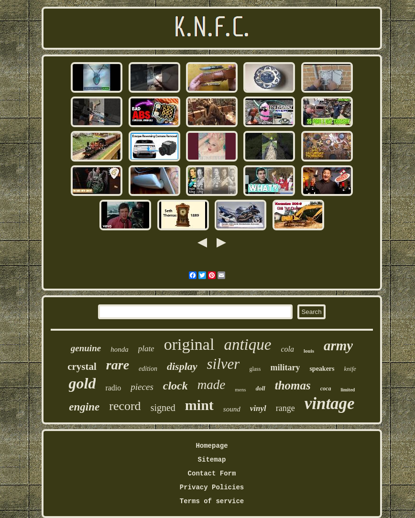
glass (255, 369)
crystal (82, 366)
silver (223, 364)
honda (119, 349)
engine (84, 407)
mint (199, 405)
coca (325, 388)
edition (148, 368)
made (211, 385)
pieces (142, 387)
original (189, 344)
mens (240, 389)
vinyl (258, 408)
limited (347, 389)
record (125, 406)
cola (287, 349)
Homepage (212, 446)
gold (82, 383)
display (182, 366)
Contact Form (212, 473)
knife (350, 368)
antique (247, 344)
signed (163, 407)
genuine (86, 348)
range (285, 408)
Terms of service (212, 501)
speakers (321, 368)
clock (175, 385)
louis (309, 351)
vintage (330, 403)
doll (260, 388)
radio (113, 388)
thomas (293, 385)
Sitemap (212, 460)
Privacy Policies (212, 487)
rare (117, 364)
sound (231, 409)
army (338, 345)
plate (146, 348)
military (285, 367)
